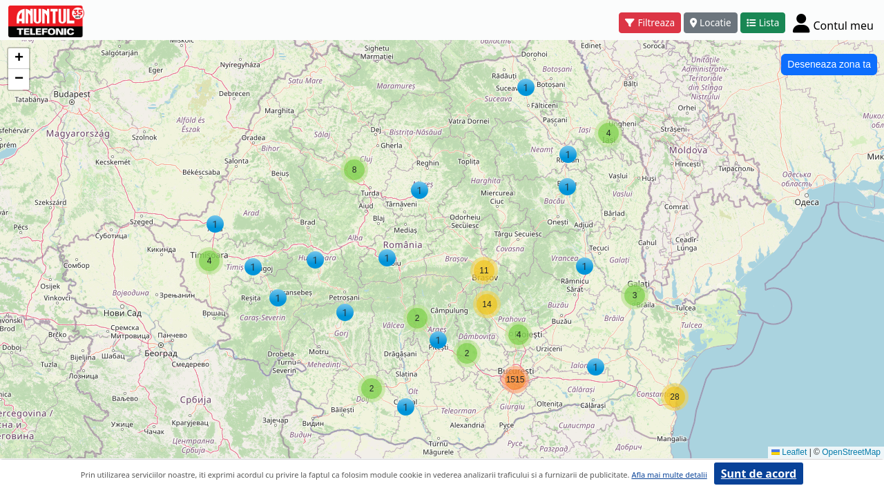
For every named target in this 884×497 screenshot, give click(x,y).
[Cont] (833, 22)
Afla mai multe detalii (669, 474)
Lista (763, 22)
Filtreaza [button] (650, 22)
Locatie (710, 22)
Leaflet (789, 452)
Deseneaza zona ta (829, 64)
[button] (253, 266)
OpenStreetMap (851, 452)
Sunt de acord (758, 473)
